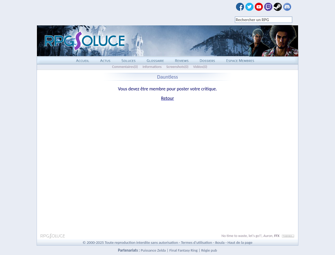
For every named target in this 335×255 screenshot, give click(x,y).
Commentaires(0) (125, 67)
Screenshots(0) (177, 67)
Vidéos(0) (200, 67)
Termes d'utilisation (196, 242)
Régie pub (209, 250)
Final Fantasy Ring (183, 250)
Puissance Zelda (153, 250)
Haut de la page (239, 242)
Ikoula (220, 242)
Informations (152, 67)
